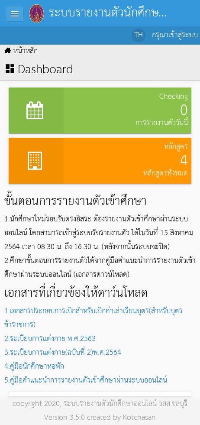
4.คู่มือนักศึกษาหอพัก (34, 366)
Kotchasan (139, 418)
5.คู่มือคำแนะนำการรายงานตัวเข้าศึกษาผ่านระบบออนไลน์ (85, 380)
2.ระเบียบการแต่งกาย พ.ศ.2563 (50, 339)
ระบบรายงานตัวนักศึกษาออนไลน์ (100, 13)
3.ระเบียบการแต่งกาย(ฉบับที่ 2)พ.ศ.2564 (62, 353)
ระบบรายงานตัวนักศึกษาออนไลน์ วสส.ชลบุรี (125, 404)
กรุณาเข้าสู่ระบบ (175, 35)
